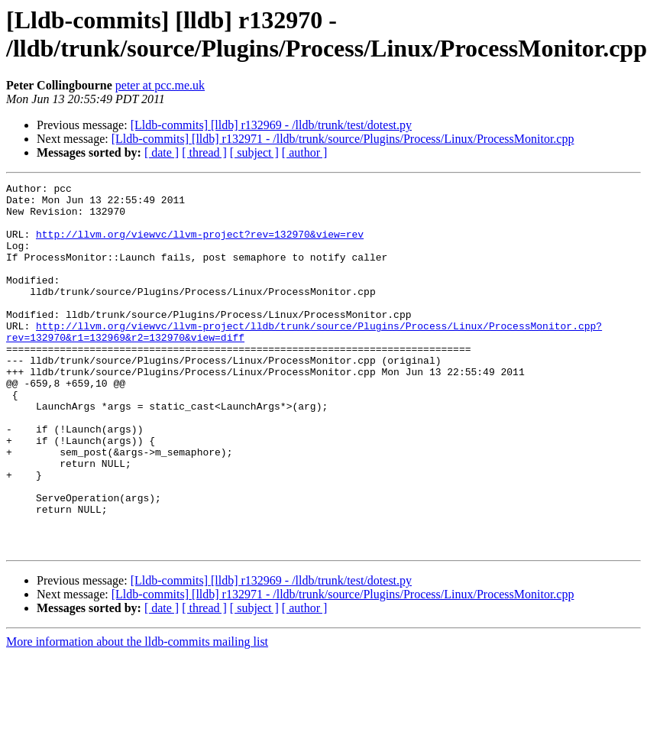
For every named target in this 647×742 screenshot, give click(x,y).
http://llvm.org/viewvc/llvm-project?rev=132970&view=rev (200, 245)
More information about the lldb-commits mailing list (137, 714)
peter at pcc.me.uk (160, 85)
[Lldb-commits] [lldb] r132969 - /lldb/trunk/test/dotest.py (271, 124)
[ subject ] (254, 152)
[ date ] (161, 152)
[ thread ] (204, 152)
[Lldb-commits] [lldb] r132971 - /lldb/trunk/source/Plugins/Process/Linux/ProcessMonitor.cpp (343, 138)
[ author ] (305, 152)
